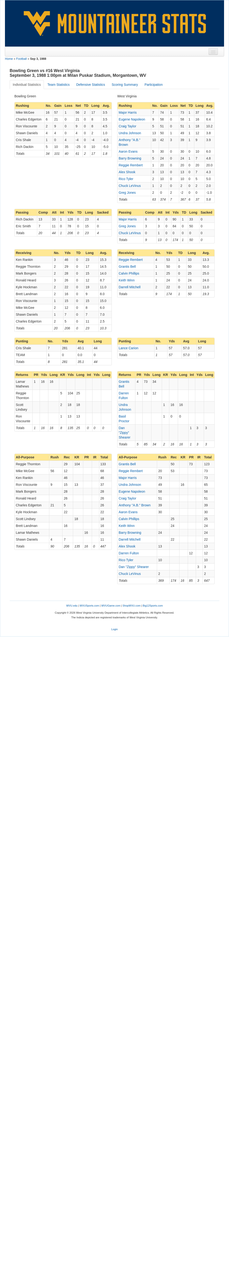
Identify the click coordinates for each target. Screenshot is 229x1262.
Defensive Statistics (90, 84)
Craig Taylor (127, 126)
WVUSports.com (89, 605)
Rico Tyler (126, 179)
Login (114, 629)
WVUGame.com (111, 605)
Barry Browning (130, 158)
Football (21, 58)
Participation (154, 84)
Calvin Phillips (129, 273)
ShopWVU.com (131, 605)
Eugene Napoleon (132, 119)
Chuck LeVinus (130, 186)
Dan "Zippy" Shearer (124, 432)
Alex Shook (127, 172)
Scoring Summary (125, 84)
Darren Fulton (129, 553)
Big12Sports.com (153, 605)
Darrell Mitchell (130, 287)
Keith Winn (127, 280)
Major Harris (128, 112)
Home (9, 58)
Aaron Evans (128, 151)
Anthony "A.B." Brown (134, 505)
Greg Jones (127, 192)
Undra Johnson (130, 133)
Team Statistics (58, 84)
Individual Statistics (27, 84)
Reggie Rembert (131, 165)
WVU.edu (72, 605)
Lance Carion (128, 348)
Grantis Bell (127, 266)
